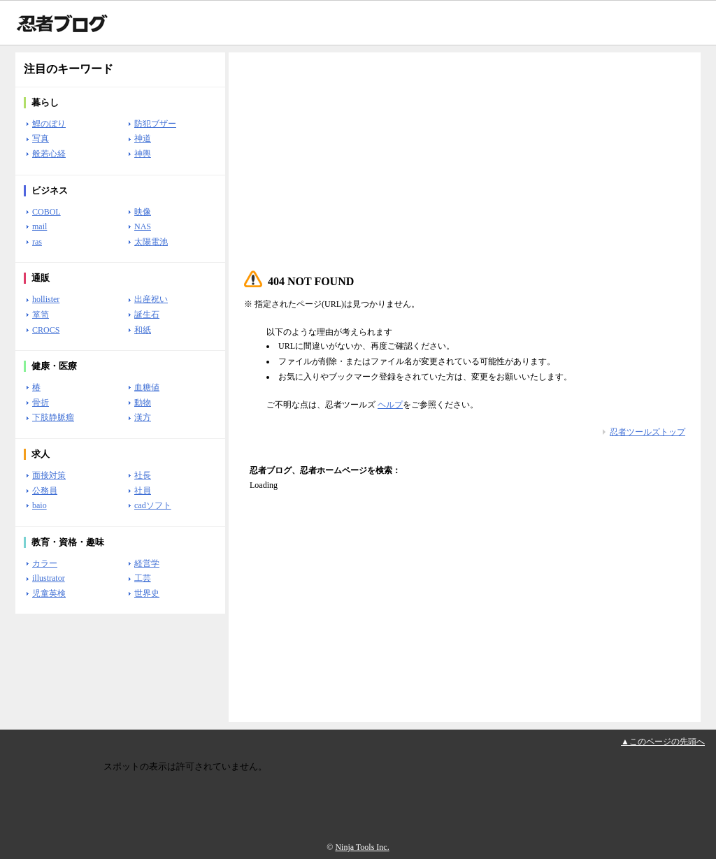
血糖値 (146, 387)
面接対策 (49, 475)
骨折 (40, 402)
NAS (142, 226)
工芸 (142, 578)
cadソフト (152, 505)
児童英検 (49, 593)
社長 (142, 475)
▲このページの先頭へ (663, 741)
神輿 (142, 154)
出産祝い (151, 299)
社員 (142, 491)
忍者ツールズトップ (647, 432)
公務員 (44, 491)
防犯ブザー (155, 124)
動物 (142, 402)
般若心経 (49, 154)
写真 (40, 138)
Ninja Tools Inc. (362, 847)
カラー (44, 563)
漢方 (142, 417)
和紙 (142, 330)
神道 (142, 138)
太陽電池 (151, 242)
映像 (142, 212)
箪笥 (40, 314)
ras (37, 242)
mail (39, 226)
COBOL (46, 212)
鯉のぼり (49, 124)
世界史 (146, 593)
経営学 (146, 563)
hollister (45, 299)
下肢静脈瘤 (53, 417)
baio (39, 505)
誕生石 (146, 314)
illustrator (48, 578)
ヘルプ (390, 405)
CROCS (45, 330)
